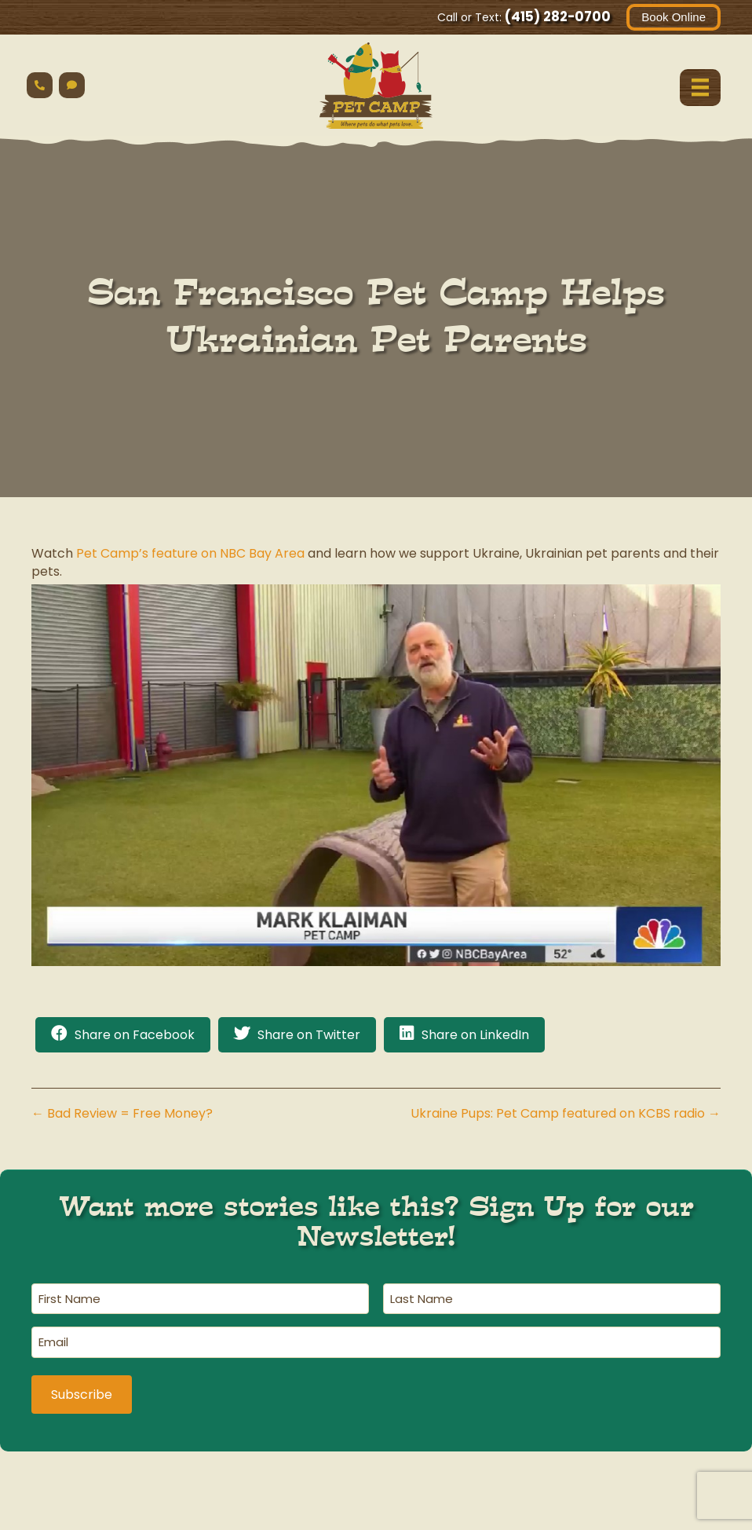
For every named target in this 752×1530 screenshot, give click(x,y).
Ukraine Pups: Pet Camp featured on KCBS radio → (566, 1113)
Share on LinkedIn (475, 1035)
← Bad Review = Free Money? (122, 1113)
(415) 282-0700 (558, 16)
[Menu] (700, 87)
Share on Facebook (135, 1035)
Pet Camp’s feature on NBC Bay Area (190, 553)
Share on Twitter (308, 1035)
